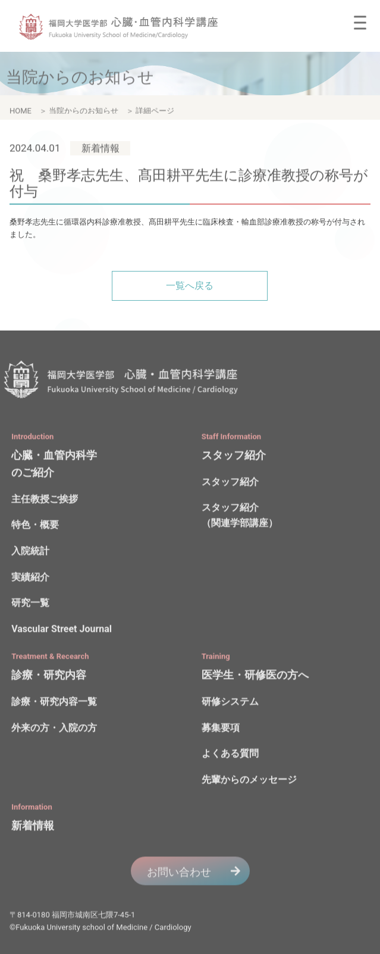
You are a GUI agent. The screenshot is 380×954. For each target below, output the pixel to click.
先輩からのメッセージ (249, 781)
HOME (21, 112)
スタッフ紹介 (234, 456)
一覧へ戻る (189, 285)
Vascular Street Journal (61, 630)
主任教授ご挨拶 (44, 501)
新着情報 (32, 827)
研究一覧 (30, 604)
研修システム (230, 703)
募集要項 (221, 729)
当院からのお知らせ (83, 112)
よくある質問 (230, 755)
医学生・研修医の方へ (255, 677)
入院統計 (30, 553)
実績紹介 (30, 578)
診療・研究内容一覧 (54, 703)
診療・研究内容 (48, 677)
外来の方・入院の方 (54, 729)
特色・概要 (35, 526)
